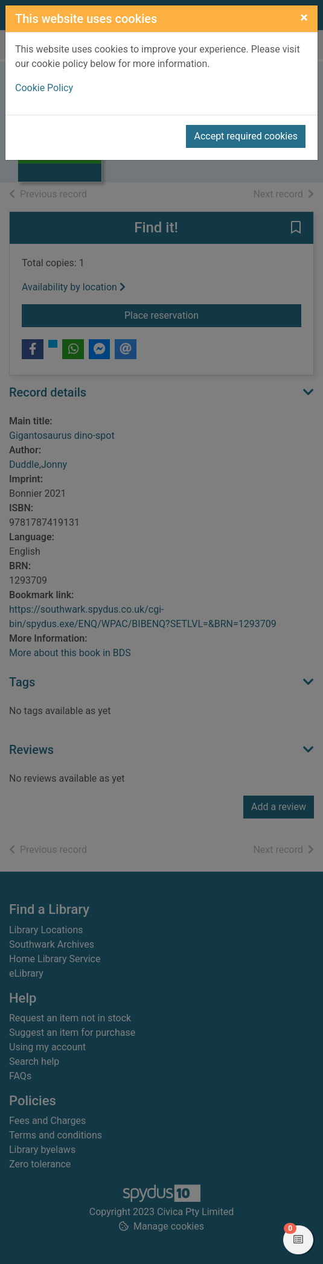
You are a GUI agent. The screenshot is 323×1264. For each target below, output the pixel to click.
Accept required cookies (246, 136)
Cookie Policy (44, 88)
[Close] (304, 17)
